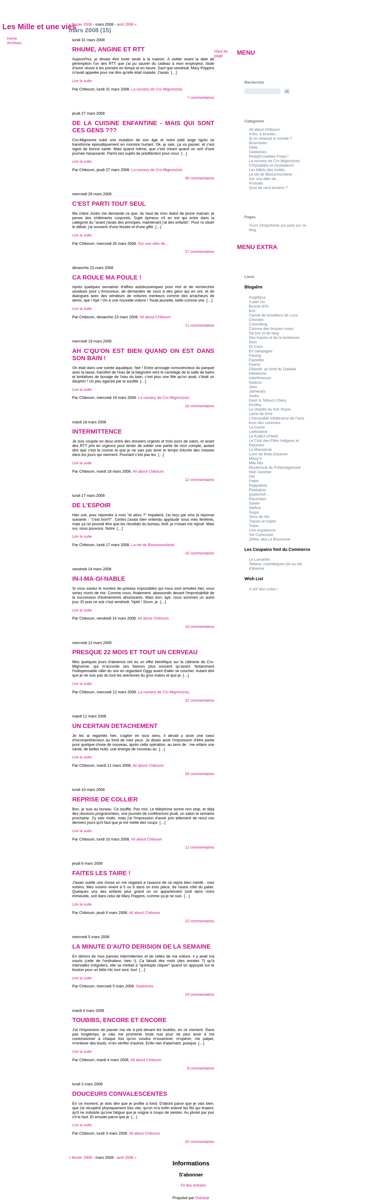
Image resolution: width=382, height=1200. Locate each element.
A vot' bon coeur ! (263, 589)
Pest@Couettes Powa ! (269, 156)
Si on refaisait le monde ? (270, 138)
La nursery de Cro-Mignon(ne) (156, 89)
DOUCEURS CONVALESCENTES (119, 1093)
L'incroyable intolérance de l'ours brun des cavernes (276, 420)
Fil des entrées (193, 1185)
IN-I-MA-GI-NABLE (98, 578)
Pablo (254, 481)
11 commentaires (199, 325)
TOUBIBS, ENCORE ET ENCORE (119, 1019)
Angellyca (257, 297)
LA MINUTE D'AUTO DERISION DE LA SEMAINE (141, 946)
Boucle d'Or (259, 306)
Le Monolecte (260, 449)
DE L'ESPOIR (91, 505)
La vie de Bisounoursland (152, 545)
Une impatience (262, 530)
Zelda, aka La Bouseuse (269, 539)
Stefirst (255, 507)
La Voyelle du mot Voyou (270, 409)
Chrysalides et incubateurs (271, 165)
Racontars (257, 499)
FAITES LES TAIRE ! (101, 872)
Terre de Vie (259, 516)
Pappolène (258, 485)
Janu (253, 387)
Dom (253, 342)
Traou (254, 525)
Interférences (260, 378)
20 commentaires (199, 1141)
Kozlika (255, 404)
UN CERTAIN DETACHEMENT (115, 725)
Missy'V (255, 458)
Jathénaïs (257, 391)
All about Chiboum (155, 317)
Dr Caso (256, 346)
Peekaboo (257, 490)
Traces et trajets (262, 521)
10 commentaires (199, 626)
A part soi (257, 301)
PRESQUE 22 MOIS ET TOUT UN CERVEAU (135, 652)
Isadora (255, 382)
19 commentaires (199, 994)
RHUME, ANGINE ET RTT (108, 49)
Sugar (254, 512)
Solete (254, 503)
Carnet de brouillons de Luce (273, 315)
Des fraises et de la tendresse (274, 337)
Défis (253, 147)
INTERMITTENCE (97, 431)
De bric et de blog (264, 333)
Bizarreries (258, 143)
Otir (252, 476)
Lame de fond (260, 413)
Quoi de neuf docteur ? (268, 187)
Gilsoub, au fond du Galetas (272, 369)
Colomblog (258, 324)
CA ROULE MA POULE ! (106, 277)
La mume (257, 427)
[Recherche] (262, 91)
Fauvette (256, 360)
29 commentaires (199, 774)
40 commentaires (199, 178)
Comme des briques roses (271, 328)
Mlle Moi (256, 463)
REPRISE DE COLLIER (105, 799)
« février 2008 (80, 24)
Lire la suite (82, 81)
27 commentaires (199, 251)
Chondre (256, 319)
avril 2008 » (126, 24)
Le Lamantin (259, 559)
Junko (254, 396)
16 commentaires (199, 406)
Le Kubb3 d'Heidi (263, 436)
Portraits (256, 183)
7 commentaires (200, 97)
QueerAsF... (259, 494)
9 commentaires (200, 1068)
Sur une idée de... (153, 243)
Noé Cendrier (260, 472)
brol (252, 310)
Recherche (254, 82)
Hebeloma (257, 373)
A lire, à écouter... (263, 134)
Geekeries (144, 986)
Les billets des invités (267, 170)
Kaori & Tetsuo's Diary (267, 400)
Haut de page (221, 53)
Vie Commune (261, 534)
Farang (255, 355)
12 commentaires (199, 479)
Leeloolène (258, 431)
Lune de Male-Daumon (268, 454)
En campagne (260, 351)
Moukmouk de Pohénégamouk (275, 467)
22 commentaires (199, 700)
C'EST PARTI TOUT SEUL (109, 203)
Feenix (254, 364)
